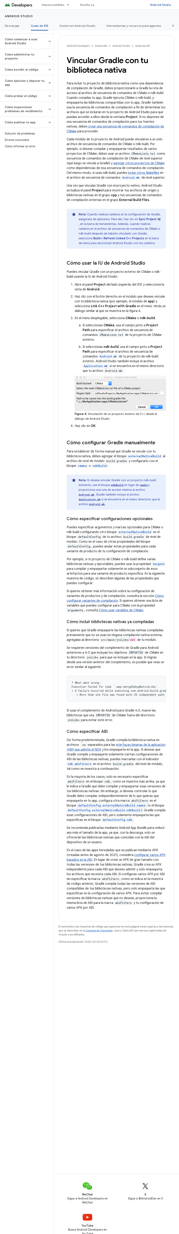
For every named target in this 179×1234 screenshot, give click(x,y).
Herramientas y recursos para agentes (134, 26)
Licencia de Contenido (99, 930)
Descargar (12, 26)
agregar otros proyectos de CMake (139, 163)
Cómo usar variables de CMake (121, 610)
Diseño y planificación (95, 5)
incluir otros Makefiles (143, 173)
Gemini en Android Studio (77, 26)
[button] (23, 41)
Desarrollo (101, 45)
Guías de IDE (142, 45)
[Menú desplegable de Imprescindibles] (69, 5)
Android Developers (78, 45)
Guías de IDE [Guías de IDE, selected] (39, 26)
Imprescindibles (53, 5)
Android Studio (160, 5)
